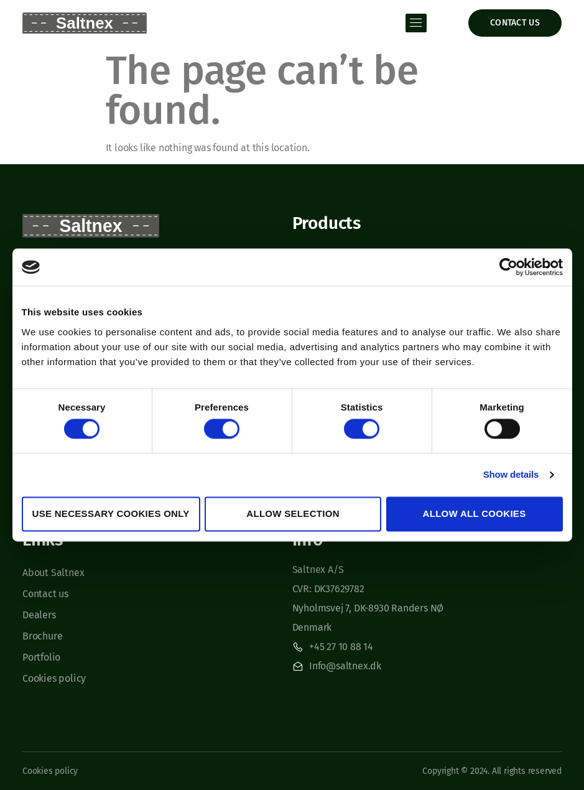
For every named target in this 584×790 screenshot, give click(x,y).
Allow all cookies (474, 513)
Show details (511, 475)
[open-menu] (416, 23)
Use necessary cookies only (111, 513)
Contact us (45, 594)
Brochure (42, 636)
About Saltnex (53, 573)
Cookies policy (54, 678)
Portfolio (41, 657)
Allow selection (293, 513)
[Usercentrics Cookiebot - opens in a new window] (508, 267)
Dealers (39, 615)
